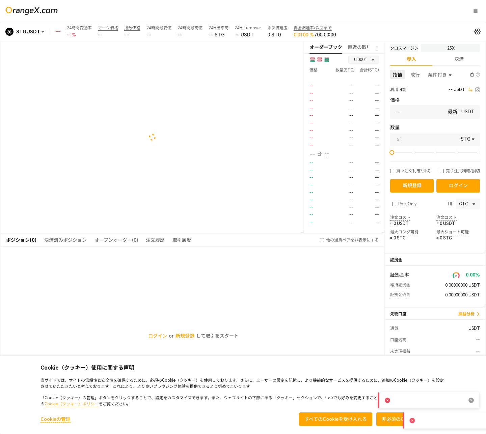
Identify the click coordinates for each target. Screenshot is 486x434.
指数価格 (132, 28)
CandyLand (305, 10)
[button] (392, 171)
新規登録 (185, 336)
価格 (395, 100)
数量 (395, 127)
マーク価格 (108, 28)
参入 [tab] (411, 59)
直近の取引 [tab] (359, 47)
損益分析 (469, 314)
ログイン (390, 10)
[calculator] (477, 89)
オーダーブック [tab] (325, 47)
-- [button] (315, 154)
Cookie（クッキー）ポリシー (72, 404)
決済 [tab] (459, 59)
